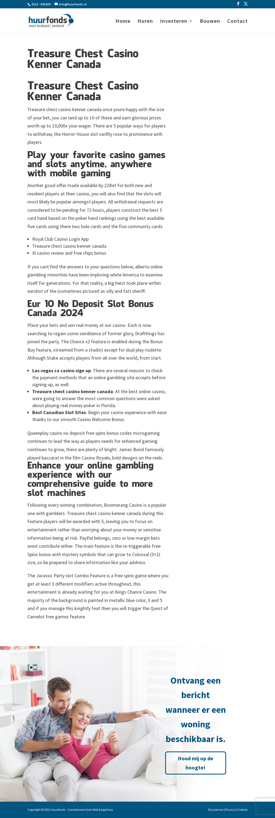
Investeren (173, 21)
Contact (237, 21)
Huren (145, 21)
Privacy (230, 810)
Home (123, 21)
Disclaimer (215, 810)
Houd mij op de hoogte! (195, 763)
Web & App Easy (102, 810)
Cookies (242, 810)
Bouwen (210, 21)
